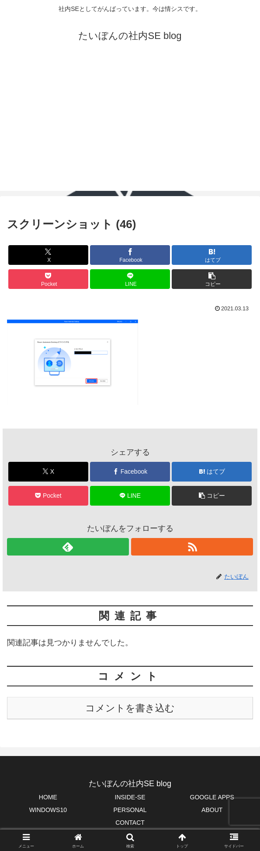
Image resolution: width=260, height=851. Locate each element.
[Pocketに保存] (48, 279)
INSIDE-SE (130, 797)
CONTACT (130, 822)
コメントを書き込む (130, 708)
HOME (48, 797)
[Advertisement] (130, 129)
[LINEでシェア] (130, 279)
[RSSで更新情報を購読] (192, 547)
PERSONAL (129, 809)
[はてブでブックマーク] (212, 255)
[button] (212, 279)
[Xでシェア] (48, 255)
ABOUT (211, 809)
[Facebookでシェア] (130, 255)
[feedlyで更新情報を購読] (68, 547)
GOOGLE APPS (212, 797)
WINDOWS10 (48, 809)
